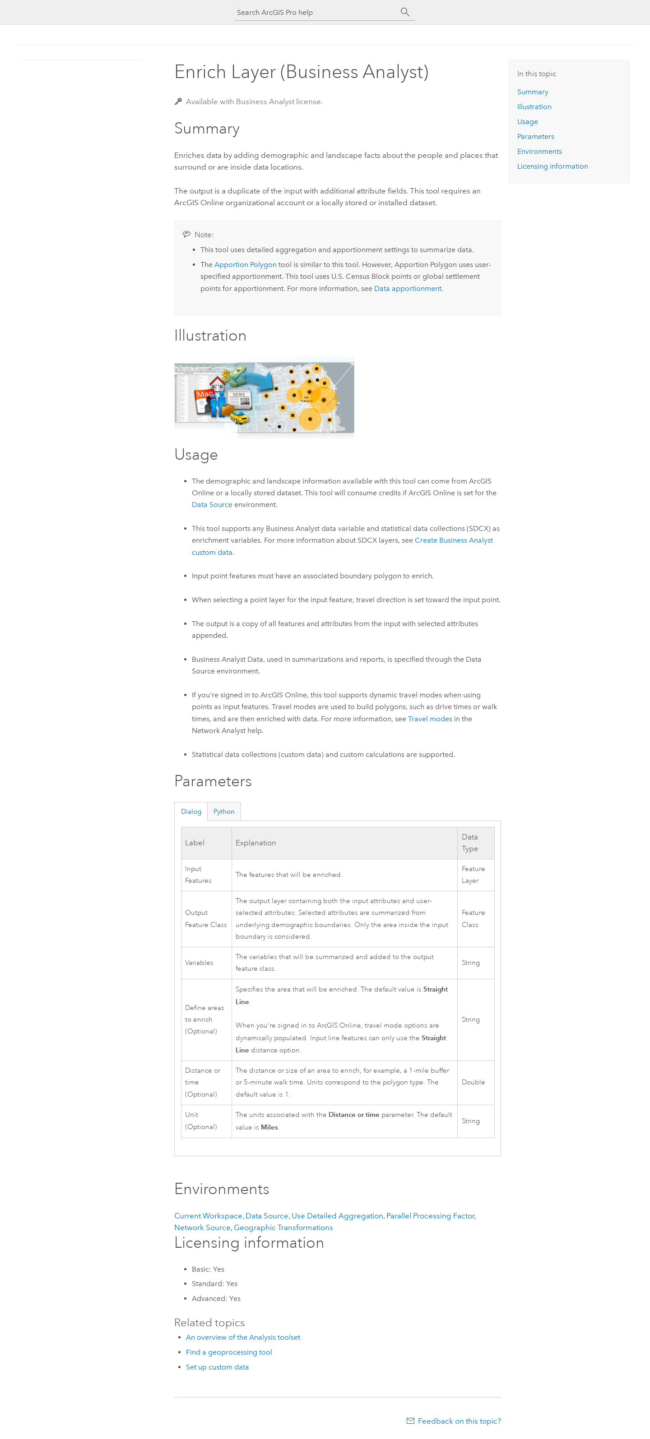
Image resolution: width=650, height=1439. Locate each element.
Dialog (191, 811)
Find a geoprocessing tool (229, 1352)
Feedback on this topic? (459, 1420)
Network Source (202, 1227)
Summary (532, 92)
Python (224, 811)
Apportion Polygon (245, 264)
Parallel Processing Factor (430, 1215)
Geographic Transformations (283, 1227)
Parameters (535, 136)
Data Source (212, 504)
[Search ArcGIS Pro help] (316, 12)
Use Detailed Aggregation (337, 1215)
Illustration (534, 106)
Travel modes (430, 719)
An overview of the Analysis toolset (243, 1337)
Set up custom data (217, 1367)
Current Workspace (208, 1215)
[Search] (405, 12)
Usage (527, 121)
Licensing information (552, 166)
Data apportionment (407, 288)
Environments (539, 151)
